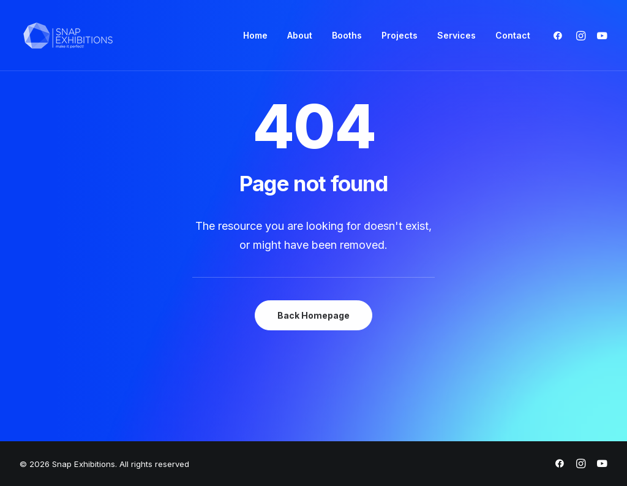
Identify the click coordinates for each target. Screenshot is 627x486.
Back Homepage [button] (313, 315)
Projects (399, 35)
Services (456, 35)
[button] (560, 35)
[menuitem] (255, 35)
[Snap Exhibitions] (68, 35)
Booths (347, 35)
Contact (512, 35)
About (299, 35)
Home (255, 35)
